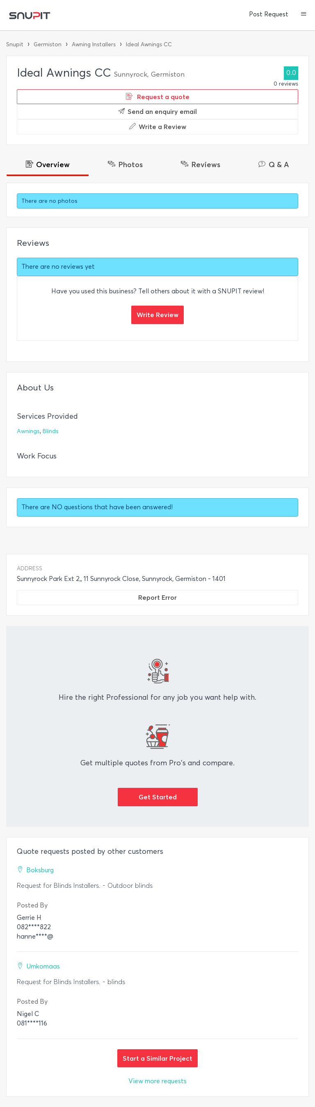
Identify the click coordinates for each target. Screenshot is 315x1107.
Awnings (28, 431)
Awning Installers (94, 44)
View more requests (157, 1081)
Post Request (268, 14)
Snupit (14, 44)
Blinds (51, 431)
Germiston (48, 44)
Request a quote (157, 97)
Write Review (157, 315)
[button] (303, 14)
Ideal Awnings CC (149, 44)
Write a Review (157, 126)
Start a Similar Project (157, 1058)
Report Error (157, 597)
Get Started (158, 797)
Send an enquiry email (157, 111)
